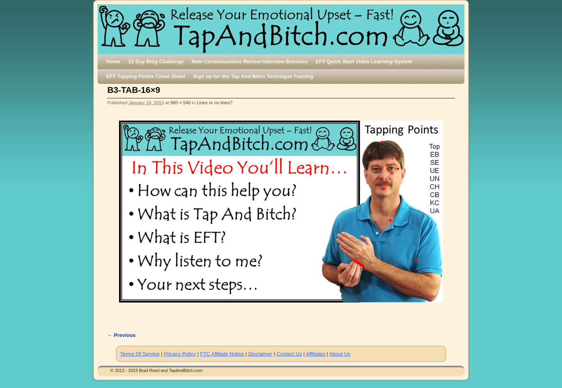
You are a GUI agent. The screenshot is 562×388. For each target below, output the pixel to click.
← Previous (121, 335)
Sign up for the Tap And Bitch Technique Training (253, 76)
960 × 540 (180, 102)
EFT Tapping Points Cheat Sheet (145, 76)
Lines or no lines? (215, 102)
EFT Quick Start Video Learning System (363, 61)
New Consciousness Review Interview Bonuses (250, 61)
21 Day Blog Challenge (156, 61)
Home (113, 61)
